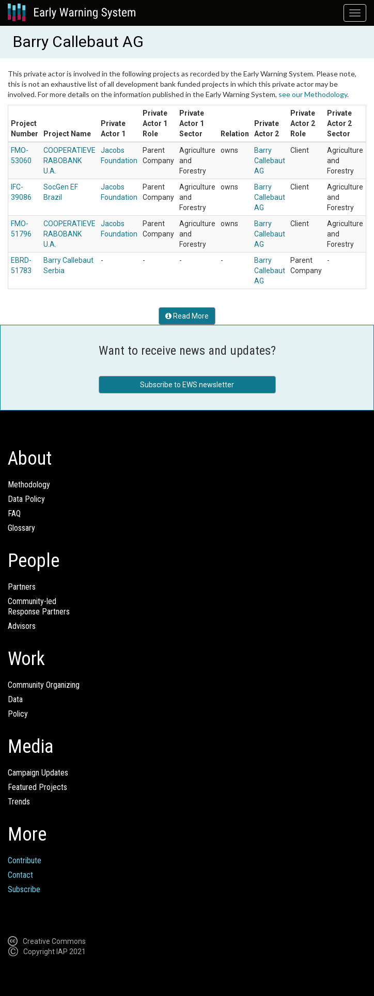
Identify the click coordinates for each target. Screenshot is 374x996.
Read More (187, 316)
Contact (20, 875)
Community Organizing (44, 685)
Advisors (22, 626)
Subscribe (24, 889)
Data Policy (26, 499)
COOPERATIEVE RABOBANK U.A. (69, 160)
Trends (19, 802)
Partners (22, 587)
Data (15, 699)
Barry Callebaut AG (269, 160)
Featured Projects (37, 787)
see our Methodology (312, 94)
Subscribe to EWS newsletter (187, 385)
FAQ (14, 513)
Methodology (29, 484)
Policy (18, 714)
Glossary (21, 528)
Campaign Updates (38, 773)
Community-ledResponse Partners (39, 606)
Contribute (24, 860)
